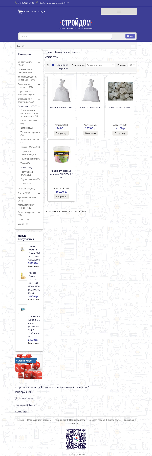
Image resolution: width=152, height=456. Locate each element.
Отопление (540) (26, 188)
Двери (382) (24, 192)
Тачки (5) (25, 163)
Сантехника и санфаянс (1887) (26, 71)
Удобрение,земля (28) (29, 141)
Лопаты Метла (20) (30, 146)
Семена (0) (25, 183)
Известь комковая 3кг (120, 107)
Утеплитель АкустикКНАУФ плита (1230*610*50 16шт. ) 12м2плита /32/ (34, 326)
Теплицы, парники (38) (30, 134)
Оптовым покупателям (39, 419)
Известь (75, 51)
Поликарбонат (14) (30, 158)
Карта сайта (114, 419)
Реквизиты (60, 419)
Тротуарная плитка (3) (26, 173)
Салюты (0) (23, 219)
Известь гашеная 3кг (61, 107)
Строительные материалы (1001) (27, 93)
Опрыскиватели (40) (28, 122)
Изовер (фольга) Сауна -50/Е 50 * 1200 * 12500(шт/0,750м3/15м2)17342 (34, 253)
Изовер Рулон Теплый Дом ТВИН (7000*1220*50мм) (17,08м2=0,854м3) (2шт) (34, 282)
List (48, 65)
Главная (49, 51)
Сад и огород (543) (27, 106)
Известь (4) (26, 167)
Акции (20, 419)
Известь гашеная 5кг (90, 107)
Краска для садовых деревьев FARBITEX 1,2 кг (61, 174)
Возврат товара (97, 419)
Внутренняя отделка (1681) (25, 86)
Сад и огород (62, 51)
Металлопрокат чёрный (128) (26, 206)
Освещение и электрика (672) (26, 100)
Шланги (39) (26, 127)
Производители (77, 419)
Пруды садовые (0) (30, 179)
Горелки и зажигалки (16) (28, 153)
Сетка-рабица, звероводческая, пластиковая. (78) (29, 112)
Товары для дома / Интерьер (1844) (27, 78)
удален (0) (23, 223)
